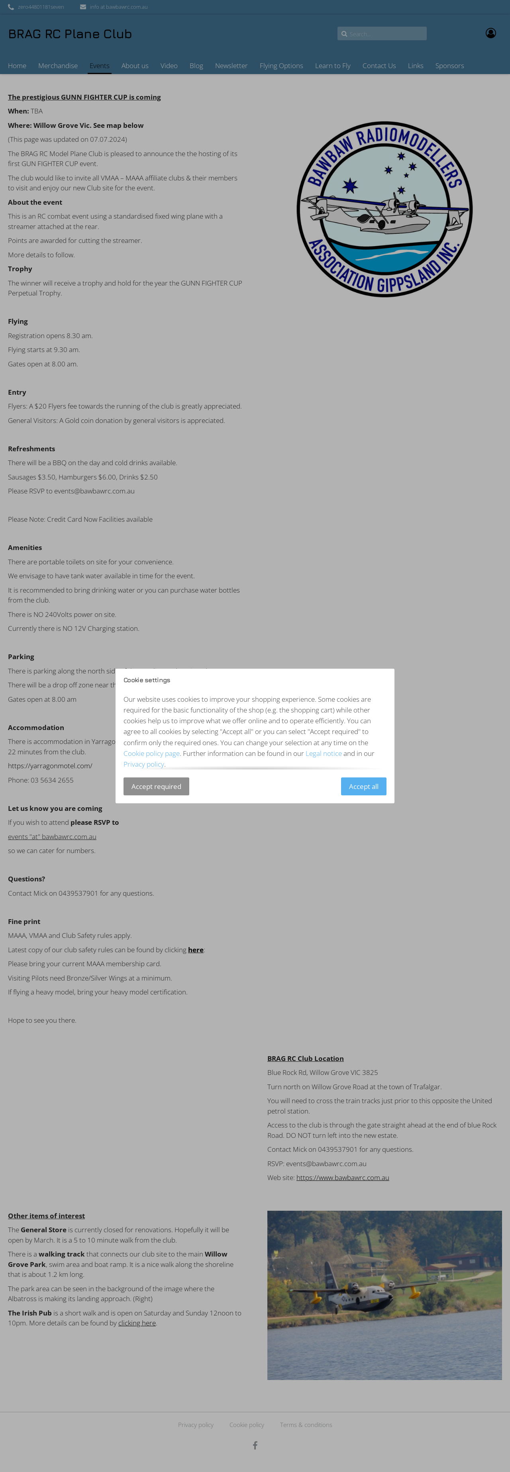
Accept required (156, 786)
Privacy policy (144, 764)
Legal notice (324, 753)
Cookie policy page (152, 753)
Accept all (364, 786)
